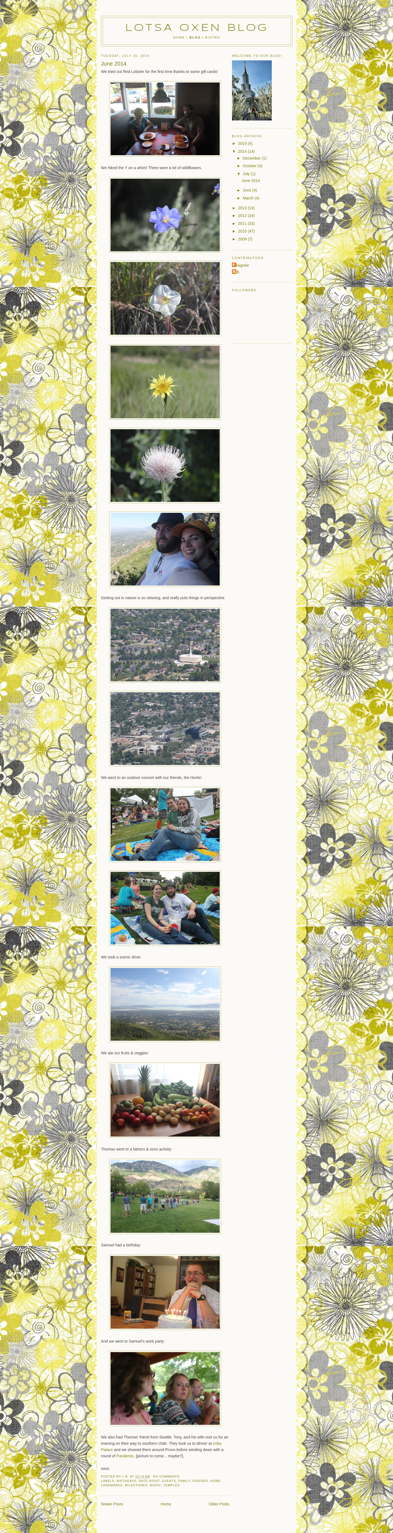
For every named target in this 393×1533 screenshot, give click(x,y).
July (247, 174)
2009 (243, 239)
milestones (136, 1485)
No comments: (167, 1476)
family (184, 1480)
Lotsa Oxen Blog (197, 28)
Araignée (241, 265)
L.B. (236, 272)
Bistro (212, 37)
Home (179, 37)
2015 (243, 143)
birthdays (126, 1480)
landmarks (112, 1485)
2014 (243, 151)
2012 (243, 215)
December (252, 158)
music (155, 1485)
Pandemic (125, 1456)
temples (171, 1485)
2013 (243, 208)
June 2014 (114, 64)
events (169, 1480)
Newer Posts (112, 1504)
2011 (243, 223)
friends (200, 1480)
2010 (243, 231)
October (250, 166)
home (215, 1480)
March (249, 198)
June (247, 190)
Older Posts (219, 1504)
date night (149, 1480)
